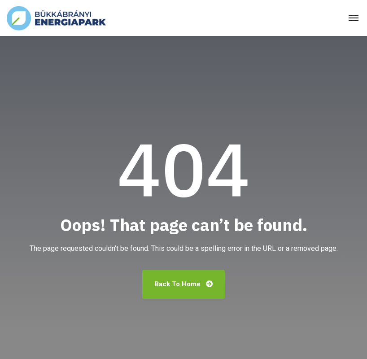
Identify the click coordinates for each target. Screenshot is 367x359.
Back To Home (183, 284)
